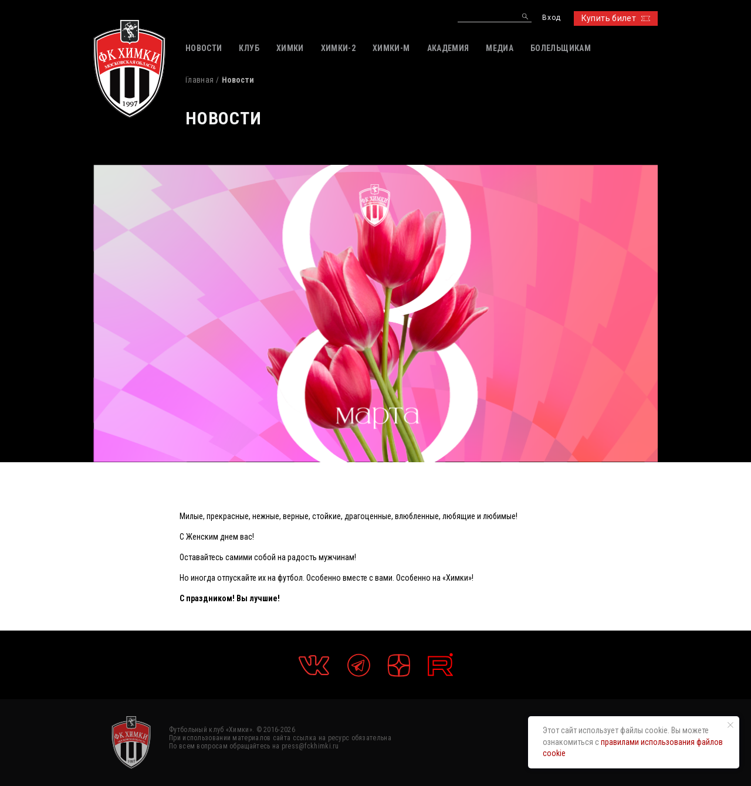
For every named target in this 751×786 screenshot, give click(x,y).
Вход (551, 18)
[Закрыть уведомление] (730, 725)
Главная (199, 79)
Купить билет (615, 18)
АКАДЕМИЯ (448, 48)
